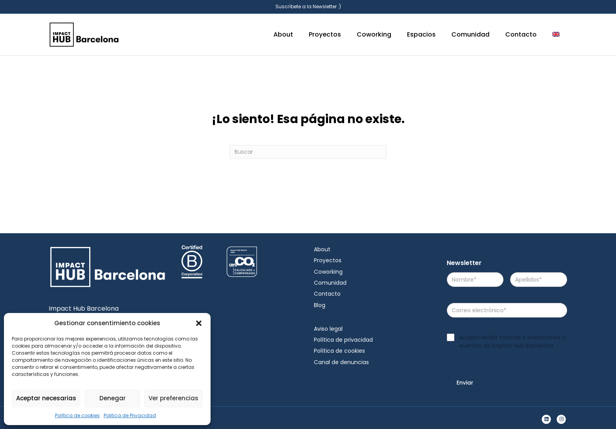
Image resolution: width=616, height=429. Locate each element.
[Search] (308, 151)
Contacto (521, 34)
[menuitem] (555, 34)
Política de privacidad (343, 340)
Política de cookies (77, 415)
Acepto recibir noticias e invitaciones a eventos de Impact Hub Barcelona (512, 341)
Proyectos (325, 34)
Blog (319, 305)
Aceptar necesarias (46, 398)
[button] (199, 323)
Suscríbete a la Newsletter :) (308, 6)
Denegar (112, 398)
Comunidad (470, 34)
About (283, 34)
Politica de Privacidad (130, 415)
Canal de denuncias (341, 362)
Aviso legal (328, 329)
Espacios (421, 34)
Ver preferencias (173, 398)
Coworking (374, 34)
